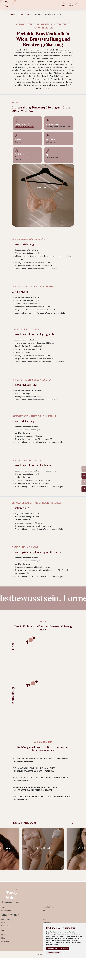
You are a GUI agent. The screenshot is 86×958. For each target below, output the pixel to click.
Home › (13, 14)
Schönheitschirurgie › (24, 14)
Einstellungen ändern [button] (54, 952)
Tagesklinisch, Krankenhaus (24, 126)
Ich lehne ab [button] (64, 948)
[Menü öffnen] (82, 4)
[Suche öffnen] (76, 4)
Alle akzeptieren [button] (52, 948)
